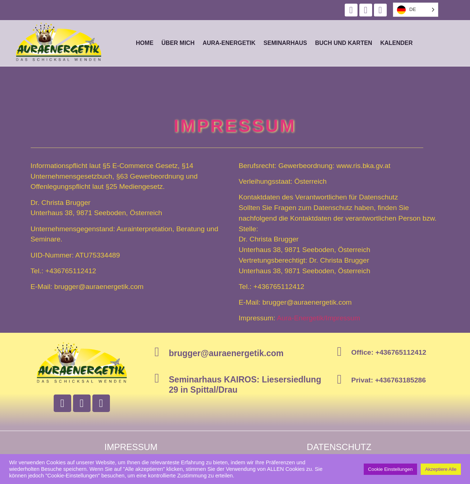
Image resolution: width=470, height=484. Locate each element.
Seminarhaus (285, 43)
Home (144, 43)
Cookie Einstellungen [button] (390, 469)
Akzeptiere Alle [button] (440, 469)
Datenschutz (339, 447)
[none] (415, 10)
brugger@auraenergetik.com (226, 353)
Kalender (396, 43)
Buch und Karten (343, 43)
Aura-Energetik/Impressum (318, 318)
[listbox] (415, 10)
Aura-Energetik (229, 43)
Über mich (178, 43)
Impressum (130, 447)
